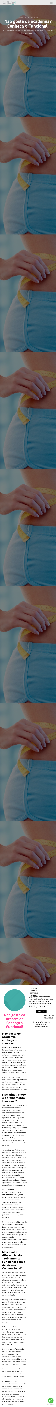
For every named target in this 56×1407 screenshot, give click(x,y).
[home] (9, 3)
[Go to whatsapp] (50, 1400)
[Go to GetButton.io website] (50, 1404)
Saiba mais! (41, 1011)
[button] (51, 2)
